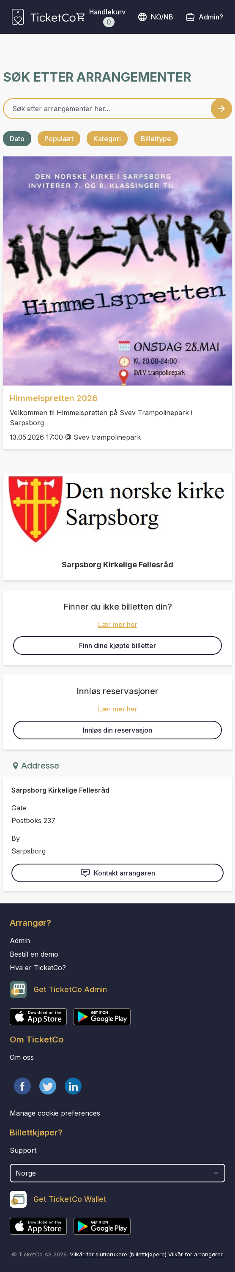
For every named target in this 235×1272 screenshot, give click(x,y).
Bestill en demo (34, 954)
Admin (20, 940)
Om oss (22, 1057)
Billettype (156, 138)
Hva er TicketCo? (38, 967)
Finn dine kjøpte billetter (117, 645)
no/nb (155, 17)
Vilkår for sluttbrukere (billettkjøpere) (118, 1254)
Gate (18, 808)
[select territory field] (117, 1173)
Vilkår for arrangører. (196, 1254)
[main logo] (44, 17)
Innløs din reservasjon (117, 730)
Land (18, 1159)
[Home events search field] (117, 108)
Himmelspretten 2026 (54, 398)
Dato (17, 138)
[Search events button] (221, 108)
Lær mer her (117, 624)
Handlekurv (107, 17)
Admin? (211, 17)
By (15, 838)
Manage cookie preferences (55, 1113)
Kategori (107, 138)
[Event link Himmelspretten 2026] (117, 271)
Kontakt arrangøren (117, 873)
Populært (59, 138)
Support (23, 1150)
